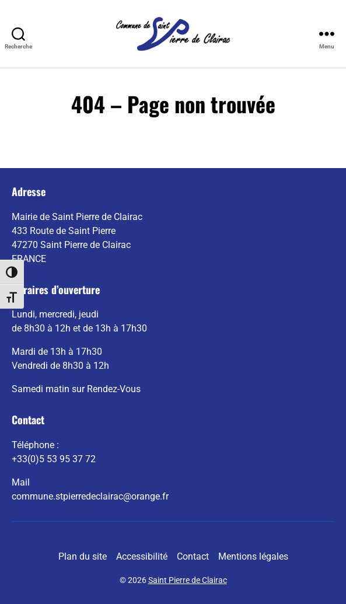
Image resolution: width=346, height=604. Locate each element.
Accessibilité (141, 556)
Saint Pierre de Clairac (187, 580)
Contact (193, 556)
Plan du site (82, 556)
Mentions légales (253, 556)
